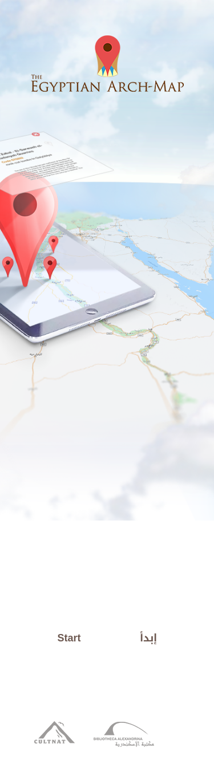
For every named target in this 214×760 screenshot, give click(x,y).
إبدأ (148, 638)
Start (69, 638)
